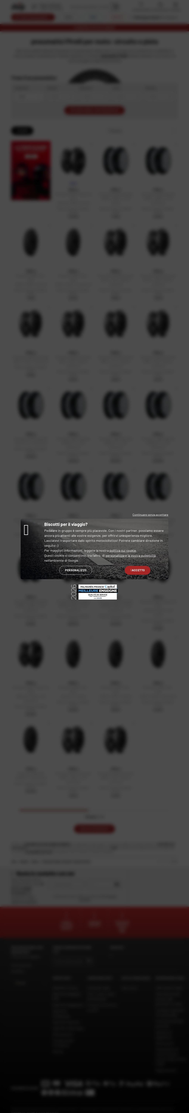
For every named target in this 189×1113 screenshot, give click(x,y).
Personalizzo (76, 570)
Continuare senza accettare (150, 514)
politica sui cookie (122, 550)
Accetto (137, 570)
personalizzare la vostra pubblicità (131, 555)
